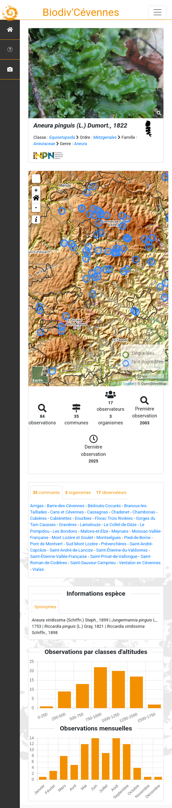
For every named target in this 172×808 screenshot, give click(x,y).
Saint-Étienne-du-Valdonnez (122, 550)
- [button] (36, 208)
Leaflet (128, 384)
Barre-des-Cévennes (65, 505)
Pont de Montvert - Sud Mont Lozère (64, 543)
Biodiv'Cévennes (81, 12)
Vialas (38, 569)
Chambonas (144, 512)
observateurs (111, 492)
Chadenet (120, 512)
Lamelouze (90, 524)
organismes (78, 492)
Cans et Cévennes (67, 512)
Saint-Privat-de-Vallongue (114, 556)
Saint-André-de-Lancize (71, 550)
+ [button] (36, 190)
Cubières (38, 518)
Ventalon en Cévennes (140, 562)
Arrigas (37, 505)
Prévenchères (113, 543)
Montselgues (108, 537)
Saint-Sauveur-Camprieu (93, 562)
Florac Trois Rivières (114, 518)
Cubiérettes (60, 518)
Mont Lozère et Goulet (72, 537)
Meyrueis (120, 531)
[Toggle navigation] (157, 12)
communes (46, 492)
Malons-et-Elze (94, 531)
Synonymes (45, 606)
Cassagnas (97, 512)
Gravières (67, 524)
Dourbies (83, 518)
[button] (36, 199)
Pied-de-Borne (137, 537)
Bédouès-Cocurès (104, 505)
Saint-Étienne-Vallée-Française (58, 556)
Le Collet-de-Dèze (120, 524)
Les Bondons (65, 531)
